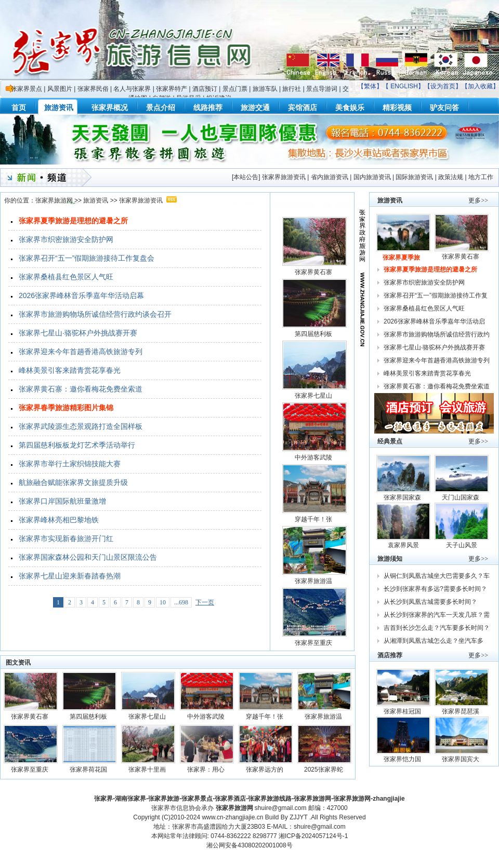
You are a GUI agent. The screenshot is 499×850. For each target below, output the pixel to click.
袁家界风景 (403, 545)
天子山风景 (461, 545)
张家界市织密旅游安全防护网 (66, 239)
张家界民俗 (93, 88)
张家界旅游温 (314, 581)
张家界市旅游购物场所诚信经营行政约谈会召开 (95, 314)
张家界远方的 (265, 769)
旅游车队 (265, 88)
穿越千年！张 (314, 519)
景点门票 (234, 88)
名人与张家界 (132, 88)
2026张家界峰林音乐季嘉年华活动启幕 (81, 295)
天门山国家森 (461, 497)
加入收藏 (480, 86)
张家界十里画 (147, 769)
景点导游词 (321, 88)
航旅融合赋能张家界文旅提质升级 (73, 482)
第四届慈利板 (314, 334)
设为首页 (442, 86)
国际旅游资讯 (414, 177)
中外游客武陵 (314, 457)
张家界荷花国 (89, 769)
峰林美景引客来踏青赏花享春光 (70, 370)
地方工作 (480, 177)
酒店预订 (204, 88)
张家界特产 (171, 88)
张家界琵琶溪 (461, 711)
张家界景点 (26, 88)
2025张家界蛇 (324, 769)
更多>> (478, 200)
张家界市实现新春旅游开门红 (66, 538)
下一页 (204, 602)
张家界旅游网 (54, 200)
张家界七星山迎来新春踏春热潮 (70, 576)
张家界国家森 (403, 497)
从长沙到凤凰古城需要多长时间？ (430, 601)
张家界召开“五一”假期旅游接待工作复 (436, 295)
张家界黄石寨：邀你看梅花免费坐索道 (80, 389)
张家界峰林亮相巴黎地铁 (59, 520)
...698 (181, 602)
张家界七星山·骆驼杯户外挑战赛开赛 (78, 333)
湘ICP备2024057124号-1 (313, 836)
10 (163, 602)
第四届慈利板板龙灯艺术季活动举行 (77, 445)
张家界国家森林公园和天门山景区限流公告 (88, 557)
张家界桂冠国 (403, 711)
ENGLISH (404, 86)
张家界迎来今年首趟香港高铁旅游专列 (80, 351)
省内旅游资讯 (329, 177)
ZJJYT (298, 817)
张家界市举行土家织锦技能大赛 (70, 464)
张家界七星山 (314, 395)
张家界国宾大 (461, 759)
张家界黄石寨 (314, 272)
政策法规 (450, 177)
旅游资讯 (95, 200)
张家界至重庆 (314, 642)
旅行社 (291, 88)
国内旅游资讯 (372, 177)
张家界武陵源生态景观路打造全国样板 (80, 426)
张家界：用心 (206, 769)
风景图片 (59, 88)
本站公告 (245, 177)
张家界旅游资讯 (284, 177)
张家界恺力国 (403, 759)
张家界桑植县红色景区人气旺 (66, 277)
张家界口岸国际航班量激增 (62, 501)
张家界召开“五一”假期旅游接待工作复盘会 (86, 258)
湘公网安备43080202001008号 (249, 845)
